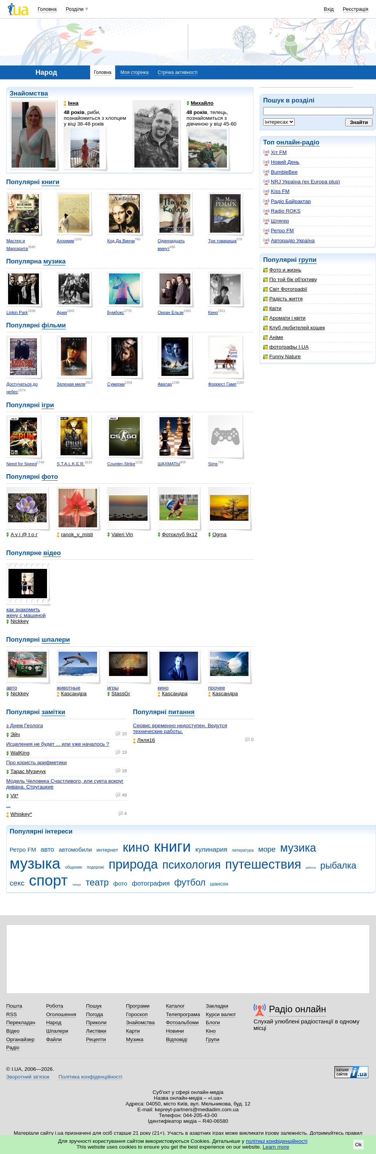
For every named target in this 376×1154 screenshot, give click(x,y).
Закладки (217, 1006)
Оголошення (61, 1014)
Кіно (211, 1031)
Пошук (94, 1006)
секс (17, 883)
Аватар (165, 384)
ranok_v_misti (75, 534)
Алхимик (65, 240)
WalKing (18, 753)
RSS (11, 1014)
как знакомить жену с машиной (25, 612)
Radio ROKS (281, 211)
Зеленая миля (71, 384)
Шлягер (276, 221)
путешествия (263, 864)
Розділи (75, 9)
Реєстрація (355, 9)
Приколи (96, 1022)
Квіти (272, 308)
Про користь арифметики (36, 762)
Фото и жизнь (282, 270)
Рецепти (96, 1039)
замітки (53, 712)
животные (68, 688)
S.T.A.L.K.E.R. (70, 463)
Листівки (96, 1031)
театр (97, 882)
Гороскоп (137, 1014)
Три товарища (222, 240)
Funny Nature (281, 356)
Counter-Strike (121, 463)
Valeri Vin (120, 534)
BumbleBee (280, 172)
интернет (107, 850)
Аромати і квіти (284, 318)
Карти (133, 1031)
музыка (35, 863)
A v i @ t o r (21, 534)
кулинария (211, 849)
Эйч (13, 734)
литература (242, 850)
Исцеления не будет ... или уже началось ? (57, 744)
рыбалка (338, 865)
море (266, 849)
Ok (358, 1144)
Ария (62, 312)
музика (54, 261)
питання (181, 712)
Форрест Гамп (222, 384)
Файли (54, 1039)
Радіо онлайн (297, 1009)
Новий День (281, 162)
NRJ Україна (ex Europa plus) (301, 182)
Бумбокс (115, 312)
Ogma (217, 534)
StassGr (118, 693)
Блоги (213, 1022)
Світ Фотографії (285, 289)
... (8, 805)
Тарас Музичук (26, 771)
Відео (13, 1031)
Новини (175, 1031)
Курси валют (221, 1014)
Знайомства (29, 93)
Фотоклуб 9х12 (177, 534)
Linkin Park (17, 312)
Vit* (12, 795)
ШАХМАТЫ (169, 463)
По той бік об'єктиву (290, 279)
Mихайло (199, 103)
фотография (151, 883)
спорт (48, 880)
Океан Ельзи (170, 312)
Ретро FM (278, 231)
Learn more (276, 1147)
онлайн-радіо (297, 142)
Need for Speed (21, 463)
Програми (137, 1006)
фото (50, 476)
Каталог (175, 1006)
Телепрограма (183, 1014)
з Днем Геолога (24, 725)
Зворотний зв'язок (27, 1077)
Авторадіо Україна (289, 241)
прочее (216, 688)
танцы (76, 884)
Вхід (329, 9)
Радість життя (283, 299)
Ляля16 (144, 740)
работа (311, 867)
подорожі (95, 867)
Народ (54, 1022)
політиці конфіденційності (276, 1141)
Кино (213, 312)
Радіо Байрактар (287, 201)
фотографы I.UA (286, 347)
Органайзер (20, 1039)
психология (192, 865)
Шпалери (57, 1031)
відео (51, 553)
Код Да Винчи (121, 240)
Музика (134, 1039)
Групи (212, 1039)
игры (113, 688)
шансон (219, 884)
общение (73, 867)
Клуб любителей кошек (294, 327)
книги (50, 182)
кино (163, 688)
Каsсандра (71, 693)
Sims (213, 463)
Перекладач (20, 1022)
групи (308, 259)
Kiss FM (276, 191)
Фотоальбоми (182, 1022)
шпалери (56, 639)
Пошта (14, 1006)
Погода (94, 1014)
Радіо (12, 1047)
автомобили (75, 849)
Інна (71, 103)
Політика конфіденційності (90, 1077)
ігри (48, 405)
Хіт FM (275, 152)
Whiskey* (19, 814)
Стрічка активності (177, 72)
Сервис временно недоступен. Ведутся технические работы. (180, 728)
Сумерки (115, 384)
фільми (54, 325)
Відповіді (177, 1039)
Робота (54, 1006)
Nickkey (17, 621)
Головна (47, 9)
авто (11, 688)
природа (133, 864)
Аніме (273, 337)
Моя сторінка (135, 72)
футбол (189, 882)
